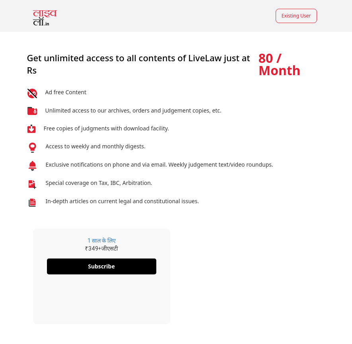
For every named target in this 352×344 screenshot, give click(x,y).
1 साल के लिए (102, 240)
